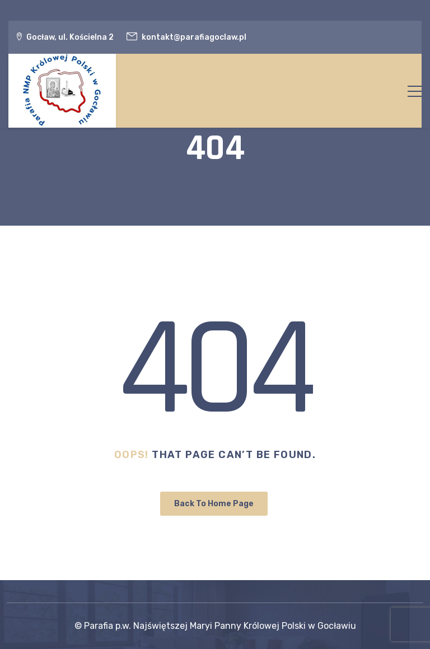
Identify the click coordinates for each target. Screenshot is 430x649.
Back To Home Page (214, 503)
